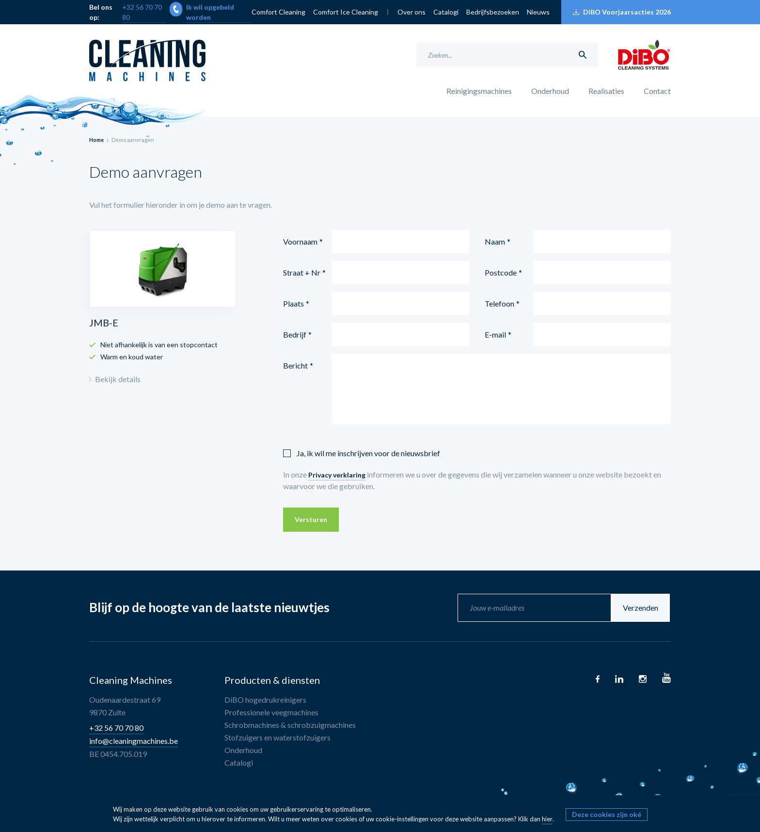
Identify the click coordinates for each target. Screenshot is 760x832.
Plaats (293, 303)
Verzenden (641, 607)
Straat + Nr (301, 272)
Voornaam (300, 241)
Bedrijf (294, 334)
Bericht (295, 365)
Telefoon (499, 303)
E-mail (495, 334)
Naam (495, 241)
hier (547, 819)
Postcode (501, 272)
